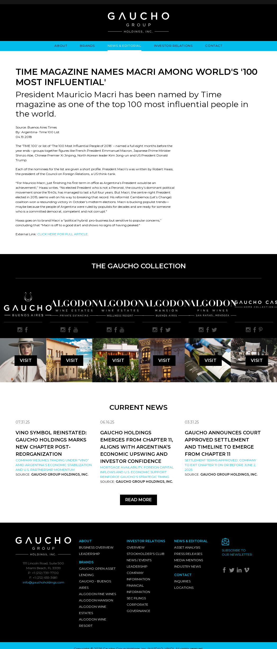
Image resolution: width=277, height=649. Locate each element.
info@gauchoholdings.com (43, 582)
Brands (87, 46)
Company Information (138, 576)
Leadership (89, 554)
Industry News (187, 566)
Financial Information (138, 588)
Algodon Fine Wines (97, 594)
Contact (213, 46)
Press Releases (188, 554)
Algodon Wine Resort (92, 622)
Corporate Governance (138, 607)
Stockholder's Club (145, 554)
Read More (138, 499)
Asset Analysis (187, 547)
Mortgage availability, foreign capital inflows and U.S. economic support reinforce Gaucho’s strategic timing (137, 472)
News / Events (139, 560)
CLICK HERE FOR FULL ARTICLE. (63, 234)
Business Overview (96, 547)
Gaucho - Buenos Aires (95, 584)
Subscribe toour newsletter (237, 552)
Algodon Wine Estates (92, 610)
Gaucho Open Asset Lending (97, 572)
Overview (136, 547)
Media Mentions (188, 560)
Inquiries (182, 581)
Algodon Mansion (96, 600)
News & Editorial (124, 46)
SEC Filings (136, 598)
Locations (183, 588)
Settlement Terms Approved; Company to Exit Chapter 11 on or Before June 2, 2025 (220, 465)
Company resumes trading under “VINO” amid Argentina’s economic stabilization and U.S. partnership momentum (54, 465)
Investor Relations (173, 46)
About (60, 46)
